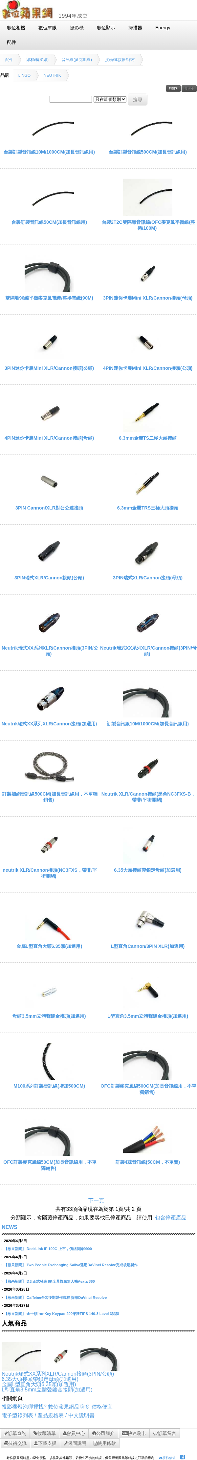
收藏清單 (44, 1433)
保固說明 (75, 1443)
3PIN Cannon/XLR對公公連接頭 (49, 508)
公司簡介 (103, 1433)
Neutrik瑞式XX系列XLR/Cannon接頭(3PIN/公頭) (58, 1374)
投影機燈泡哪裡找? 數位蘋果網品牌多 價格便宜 (57, 1407)
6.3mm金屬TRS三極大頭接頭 (147, 508)
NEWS (9, 1227)
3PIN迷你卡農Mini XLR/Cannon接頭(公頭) (49, 368)
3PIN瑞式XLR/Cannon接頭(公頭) (49, 577)
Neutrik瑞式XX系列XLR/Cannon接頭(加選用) (49, 723)
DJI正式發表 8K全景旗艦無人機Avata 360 (61, 1281)
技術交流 (15, 1443)
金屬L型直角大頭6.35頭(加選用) (49, 946)
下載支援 (45, 1443)
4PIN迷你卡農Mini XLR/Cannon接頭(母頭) (49, 438)
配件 (9, 59)
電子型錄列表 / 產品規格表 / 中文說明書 (48, 1415)
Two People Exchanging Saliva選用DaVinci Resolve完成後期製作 (82, 1265)
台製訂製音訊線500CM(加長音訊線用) (148, 152)
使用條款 (105, 1443)
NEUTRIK (52, 75)
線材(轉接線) (37, 59)
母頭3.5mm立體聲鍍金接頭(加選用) (49, 1016)
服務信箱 (167, 1458)
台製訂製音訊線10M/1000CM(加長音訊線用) (49, 152)
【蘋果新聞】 (15, 1249)
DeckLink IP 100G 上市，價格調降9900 (59, 1249)
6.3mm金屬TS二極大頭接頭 (148, 438)
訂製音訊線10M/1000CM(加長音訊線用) (148, 723)
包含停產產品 (170, 1217)
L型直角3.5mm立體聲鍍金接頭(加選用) (147, 1016)
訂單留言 (164, 1433)
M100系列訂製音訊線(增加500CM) (49, 1086)
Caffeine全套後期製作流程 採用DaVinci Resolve (67, 1297)
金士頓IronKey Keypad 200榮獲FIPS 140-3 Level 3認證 (73, 1314)
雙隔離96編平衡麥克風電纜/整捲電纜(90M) (49, 298)
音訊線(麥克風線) (77, 59)
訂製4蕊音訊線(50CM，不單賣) (148, 1162)
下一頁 (96, 1200)
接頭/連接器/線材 (120, 59)
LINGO (24, 75)
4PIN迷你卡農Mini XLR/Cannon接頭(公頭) (148, 368)
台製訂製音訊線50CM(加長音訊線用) (49, 222)
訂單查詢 (15, 1433)
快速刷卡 (134, 1433)
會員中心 (74, 1433)
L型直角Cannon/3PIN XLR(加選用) (148, 946)
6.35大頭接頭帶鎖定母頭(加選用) (148, 870)
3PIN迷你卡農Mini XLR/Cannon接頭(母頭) (148, 298)
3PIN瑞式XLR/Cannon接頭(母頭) (148, 577)
